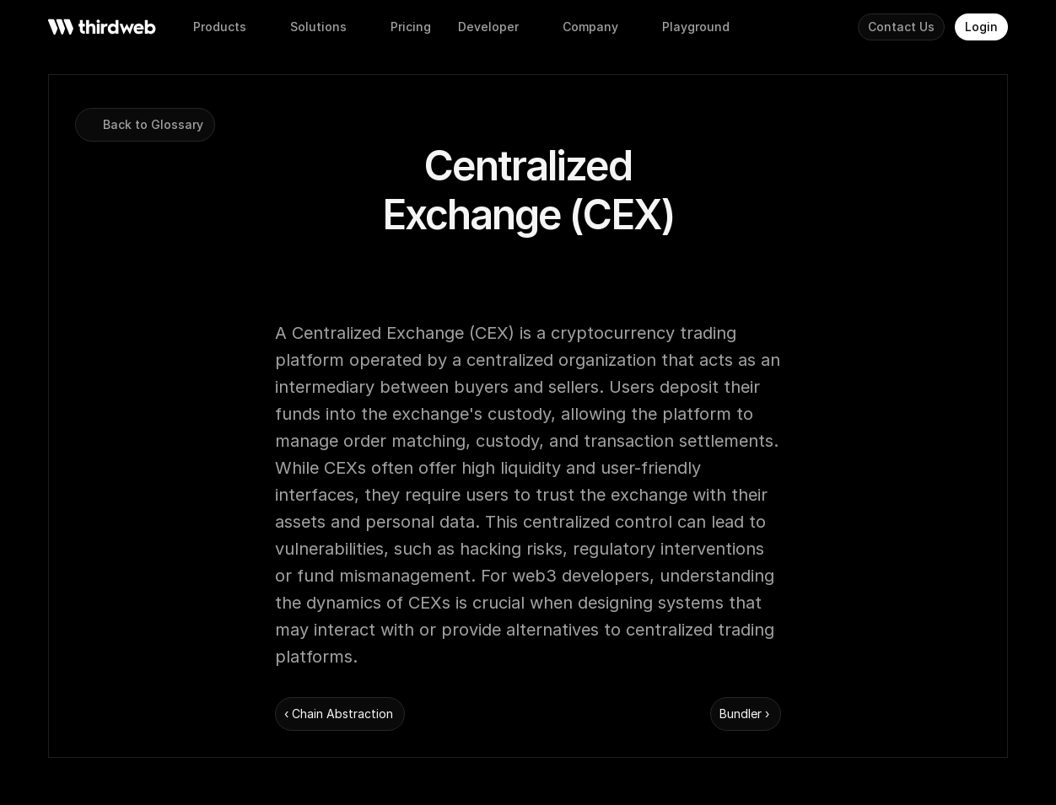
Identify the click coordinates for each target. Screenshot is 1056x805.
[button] (410, 26)
